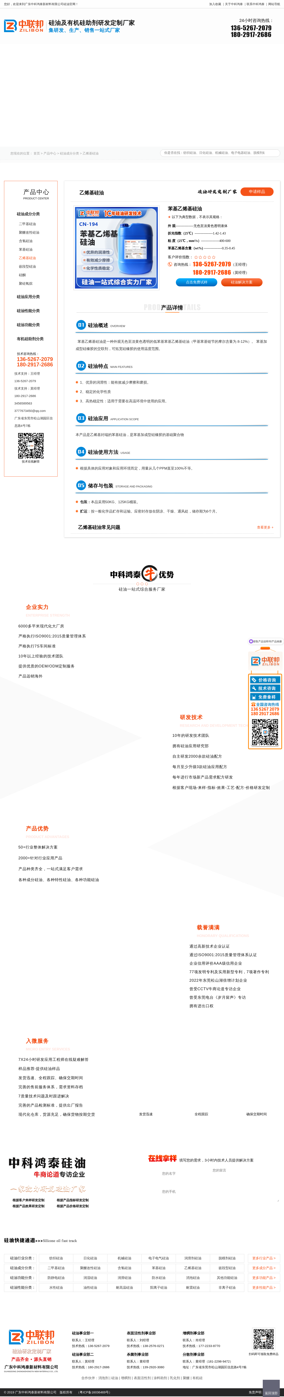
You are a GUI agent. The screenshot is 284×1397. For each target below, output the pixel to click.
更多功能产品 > (264, 1278)
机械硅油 (124, 1259)
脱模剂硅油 (227, 1259)
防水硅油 (158, 1278)
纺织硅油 (56, 1259)
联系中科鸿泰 (255, 4)
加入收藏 (215, 4)
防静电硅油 (56, 1278)
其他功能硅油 (227, 1278)
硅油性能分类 (28, 311)
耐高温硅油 (124, 1288)
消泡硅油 (193, 1278)
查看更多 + (265, 528)
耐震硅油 (193, 1288)
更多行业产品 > (264, 1259)
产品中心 (50, 153)
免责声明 (255, 1393)
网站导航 (274, 4)
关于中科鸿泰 (234, 4)
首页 (37, 153)
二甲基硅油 (27, 224)
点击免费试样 (197, 282)
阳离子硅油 (158, 1288)
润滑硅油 (124, 1278)
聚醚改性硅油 (29, 232)
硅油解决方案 (242, 282)
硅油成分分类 (69, 153)
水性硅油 (56, 1288)
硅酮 (22, 275)
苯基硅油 (25, 249)
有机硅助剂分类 (30, 339)
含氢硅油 (25, 241)
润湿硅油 (90, 1278)
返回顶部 (271, 1393)
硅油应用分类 (28, 297)
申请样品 (257, 191)
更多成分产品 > (264, 1268)
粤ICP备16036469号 (94, 1393)
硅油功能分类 (28, 325)
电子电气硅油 (158, 1259)
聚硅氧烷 (25, 283)
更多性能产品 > (264, 1288)
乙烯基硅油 (91, 153)
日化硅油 (90, 1259)
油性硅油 (90, 1288)
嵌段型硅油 (27, 266)
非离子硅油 (227, 1288)
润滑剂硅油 (192, 1259)
